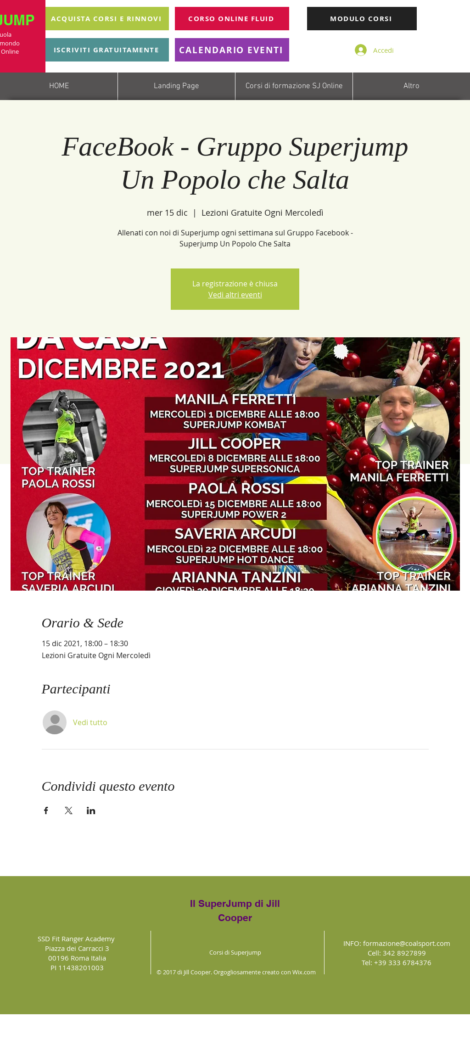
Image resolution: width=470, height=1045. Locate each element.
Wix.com (304, 972)
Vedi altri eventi (235, 295)
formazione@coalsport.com (406, 943)
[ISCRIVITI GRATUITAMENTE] (107, 49)
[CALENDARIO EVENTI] (232, 49)
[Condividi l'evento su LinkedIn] (91, 810)
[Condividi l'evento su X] (68, 810)
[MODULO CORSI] (362, 18)
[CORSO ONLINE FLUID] (232, 18)
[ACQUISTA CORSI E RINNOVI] (107, 18)
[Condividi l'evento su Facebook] (46, 810)
